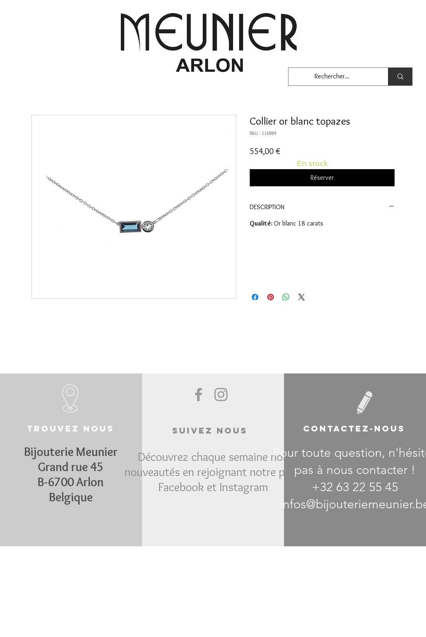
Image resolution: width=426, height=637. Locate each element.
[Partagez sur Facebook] (255, 297)
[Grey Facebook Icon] (198, 394)
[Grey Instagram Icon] (221, 394)
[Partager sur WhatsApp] (286, 297)
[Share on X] (301, 297)
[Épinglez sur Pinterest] (270, 297)
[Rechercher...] (332, 76)
